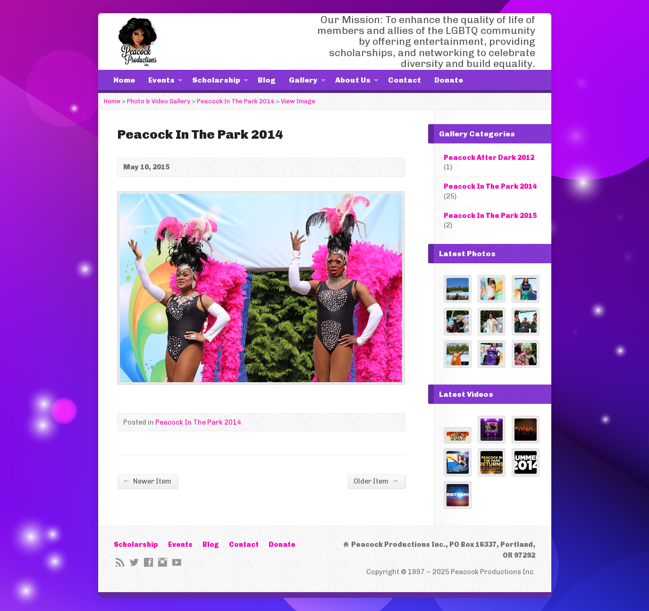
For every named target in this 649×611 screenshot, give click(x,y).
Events (161, 79)
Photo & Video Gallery (158, 101)
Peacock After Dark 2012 (489, 157)
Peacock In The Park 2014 (235, 101)
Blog (267, 79)
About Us (353, 79)
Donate (448, 79)
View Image (298, 101)
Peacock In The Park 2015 (490, 215)
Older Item (376, 481)
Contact (404, 79)
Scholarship (216, 79)
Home (124, 79)
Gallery (303, 79)
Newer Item (147, 481)
